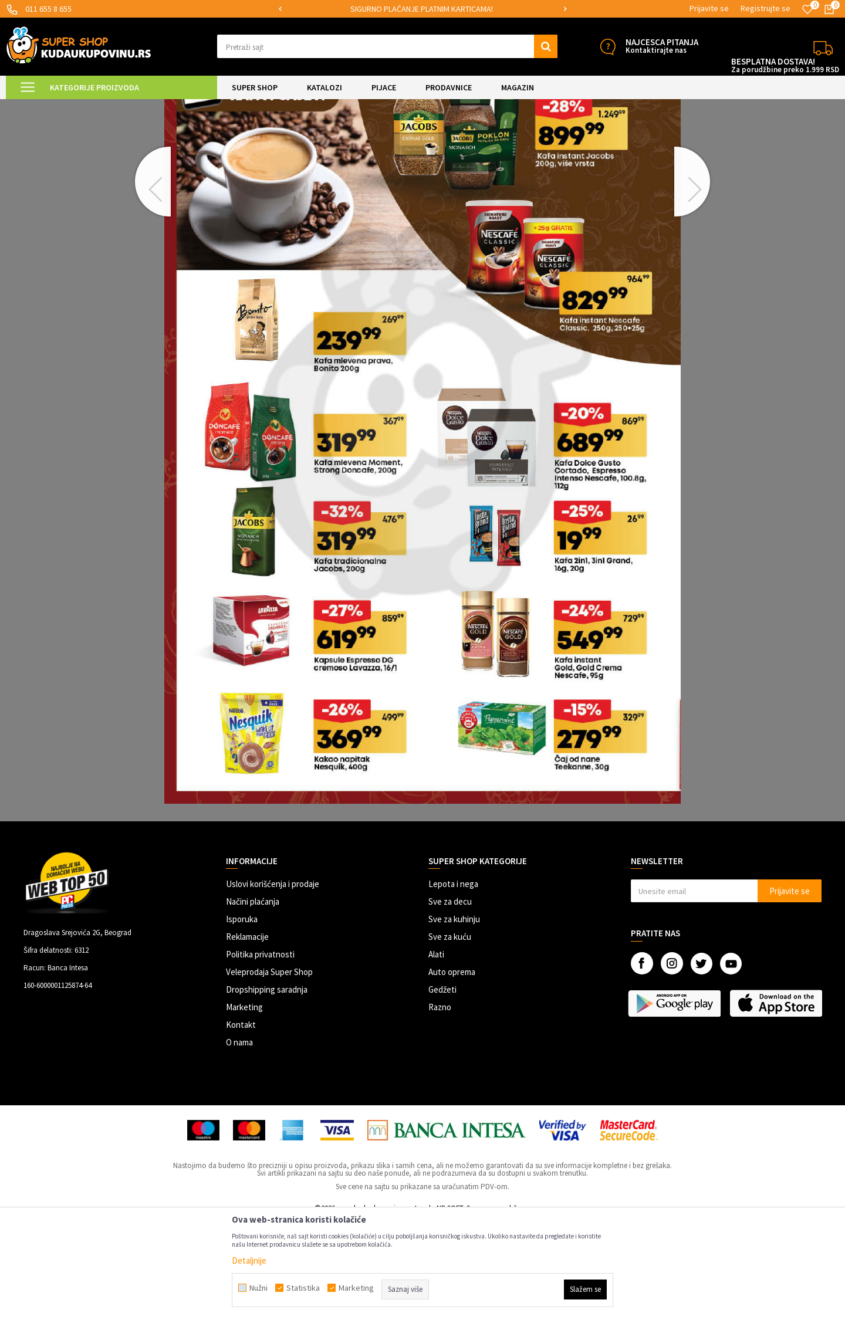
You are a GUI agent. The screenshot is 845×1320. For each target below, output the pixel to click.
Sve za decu (450, 1000)
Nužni (258, 1288)
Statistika (303, 1288)
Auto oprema (451, 1071)
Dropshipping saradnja (266, 1088)
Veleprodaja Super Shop (269, 1071)
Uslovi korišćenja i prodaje (272, 983)
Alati (436, 1053)
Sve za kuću (449, 1035)
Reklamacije (247, 1035)
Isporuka (242, 1018)
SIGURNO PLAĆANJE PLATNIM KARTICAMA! (421, 9)
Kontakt (241, 1123)
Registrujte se (765, 8)
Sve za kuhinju (454, 1018)
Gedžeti (442, 1088)
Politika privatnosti (260, 1053)
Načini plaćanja (252, 1000)
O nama (239, 1141)
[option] (422, 9)
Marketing (244, 1106)
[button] (387, 46)
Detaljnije (249, 1260)
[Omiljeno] (807, 9)
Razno (439, 1106)
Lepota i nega (453, 983)
